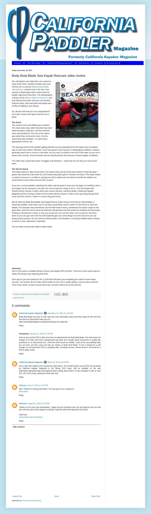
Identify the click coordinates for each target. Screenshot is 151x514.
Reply (21, 326)
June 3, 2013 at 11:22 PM (38, 385)
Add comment (19, 427)
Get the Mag (34, 63)
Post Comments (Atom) (32, 501)
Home (17, 63)
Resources (112, 63)
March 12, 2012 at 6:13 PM (58, 362)
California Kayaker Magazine (31, 313)
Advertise (84, 63)
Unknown (23, 385)
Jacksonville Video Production (30, 417)
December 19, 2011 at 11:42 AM (60, 313)
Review (21, 298)
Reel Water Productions (37, 98)
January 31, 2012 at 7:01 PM (41, 334)
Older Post (95, 496)
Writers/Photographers (60, 63)
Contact (98, 63)
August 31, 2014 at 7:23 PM (39, 403)
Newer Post (17, 496)
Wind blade (23, 391)
